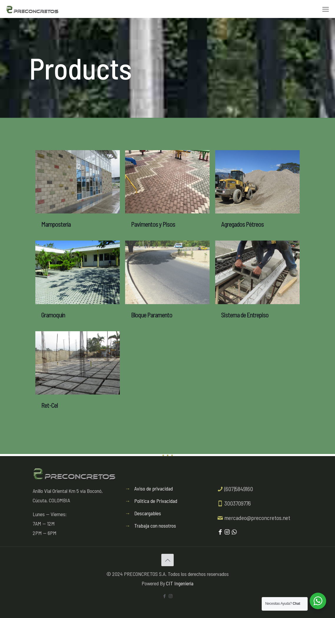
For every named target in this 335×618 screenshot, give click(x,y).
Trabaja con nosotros (155, 525)
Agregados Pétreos (242, 224)
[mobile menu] (326, 9)
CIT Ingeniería (179, 583)
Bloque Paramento (151, 315)
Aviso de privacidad (153, 488)
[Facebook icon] (164, 596)
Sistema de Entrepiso (244, 315)
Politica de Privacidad (155, 501)
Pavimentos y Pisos (153, 224)
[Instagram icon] (170, 596)
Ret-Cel (49, 405)
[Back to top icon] (167, 560)
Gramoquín (53, 315)
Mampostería (56, 224)
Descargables (147, 513)
